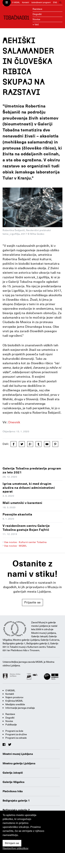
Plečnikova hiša (13, 791)
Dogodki (37, 14)
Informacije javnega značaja (20, 707)
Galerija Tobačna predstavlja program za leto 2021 (32, 470)
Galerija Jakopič (13, 772)
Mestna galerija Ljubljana (19, 763)
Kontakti (25, 2)
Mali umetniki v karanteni (22, 503)
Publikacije (11, 724)
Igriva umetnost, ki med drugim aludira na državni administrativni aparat (29, 487)
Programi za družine (16, 734)
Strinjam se (12, 843)
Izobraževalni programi (41, 2)
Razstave (37, 9)
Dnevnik (14, 422)
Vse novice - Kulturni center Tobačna (25, 542)
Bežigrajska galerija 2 (16, 810)
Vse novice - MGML (15, 545)
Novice (36, 19)
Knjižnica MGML (14, 700)
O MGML (16, 2)
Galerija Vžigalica (13, 782)
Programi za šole (14, 730)
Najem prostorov (14, 697)
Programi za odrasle (16, 737)
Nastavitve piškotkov (15, 848)
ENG (55, 2)
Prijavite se (32, 602)
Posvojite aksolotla (17, 514)
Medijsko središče (15, 704)
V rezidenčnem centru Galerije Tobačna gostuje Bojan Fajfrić (26, 528)
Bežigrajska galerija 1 (16, 800)
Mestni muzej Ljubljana (18, 754)
